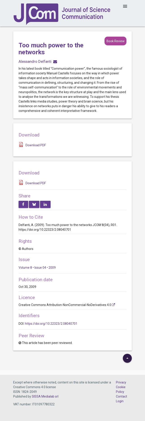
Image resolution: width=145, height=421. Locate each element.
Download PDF (36, 145)
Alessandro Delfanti (35, 61)
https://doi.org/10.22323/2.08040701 (51, 323)
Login (120, 401)
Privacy (121, 382)
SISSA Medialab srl (45, 396)
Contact (121, 396)
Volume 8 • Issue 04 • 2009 (37, 267)
